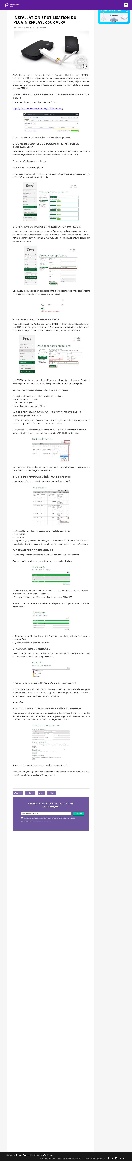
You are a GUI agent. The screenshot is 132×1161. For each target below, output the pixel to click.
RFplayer (42, 27)
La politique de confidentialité (70, 1158)
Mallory (20, 27)
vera (41, 793)
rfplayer (30, 793)
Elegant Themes (22, 1155)
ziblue (51, 793)
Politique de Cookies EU (95, 1158)
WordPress (47, 1155)
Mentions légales (47, 1158)
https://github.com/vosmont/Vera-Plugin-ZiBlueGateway (38, 108)
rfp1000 (17, 793)
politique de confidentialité (42, 821)
